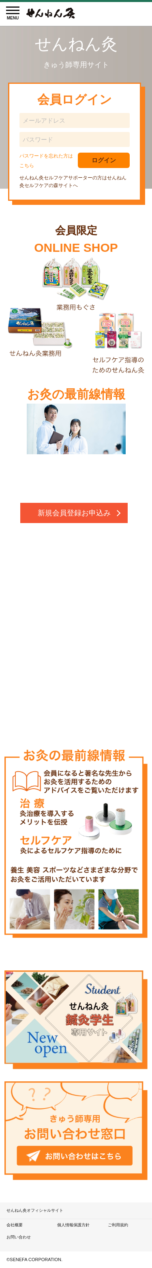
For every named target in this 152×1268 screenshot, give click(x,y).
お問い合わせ (18, 1237)
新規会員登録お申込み (74, 513)
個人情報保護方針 (73, 1225)
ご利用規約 (118, 1225)
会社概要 (14, 1225)
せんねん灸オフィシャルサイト (34, 1210)
